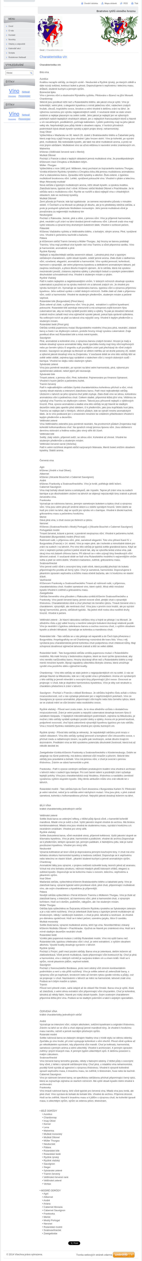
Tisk (136, 3)
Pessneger (12, 96)
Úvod (42, 50)
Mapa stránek (111, 3)
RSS (126, 3)
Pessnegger (24, 96)
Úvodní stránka (91, 3)
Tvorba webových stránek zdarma (94, 1254)
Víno (14, 91)
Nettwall (26, 92)
